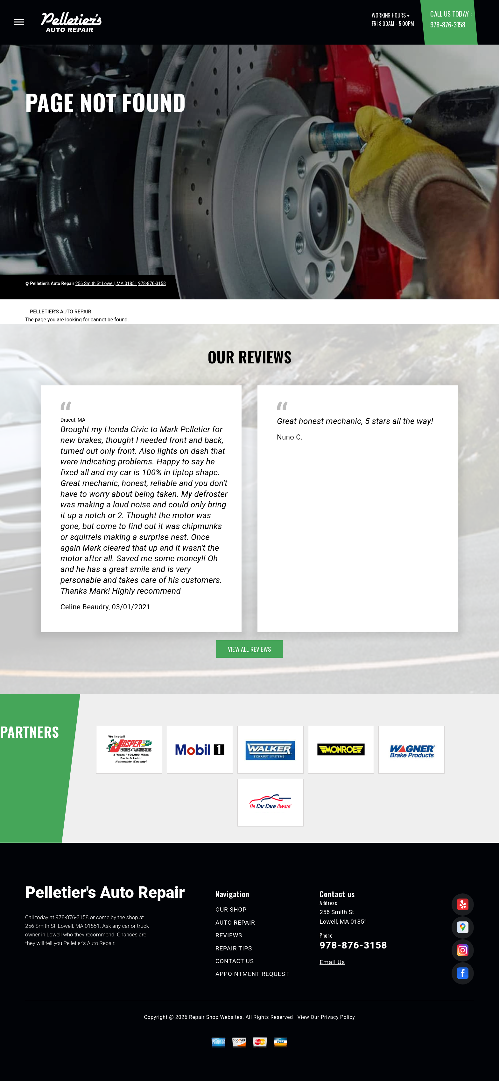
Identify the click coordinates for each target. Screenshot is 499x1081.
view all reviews (249, 648)
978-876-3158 (447, 24)
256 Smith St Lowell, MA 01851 (106, 283)
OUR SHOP (231, 909)
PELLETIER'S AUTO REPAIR (60, 312)
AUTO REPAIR (235, 922)
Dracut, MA (72, 420)
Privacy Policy (338, 1017)
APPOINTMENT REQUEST (252, 973)
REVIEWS (228, 935)
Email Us (332, 962)
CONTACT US (234, 961)
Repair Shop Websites (215, 1017)
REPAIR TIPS (233, 948)
